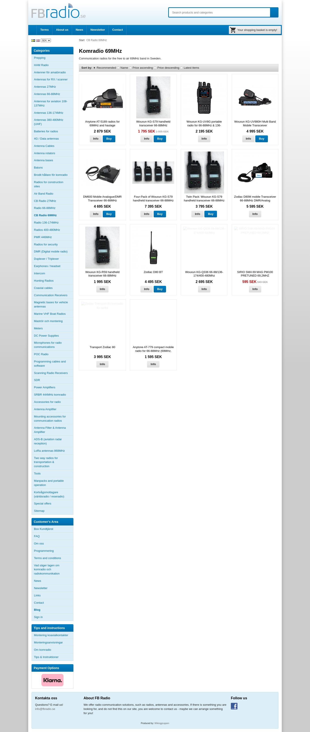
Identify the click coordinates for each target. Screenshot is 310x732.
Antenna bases (53, 160)
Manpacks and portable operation (49, 483)
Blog (37, 609)
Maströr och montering (48, 321)
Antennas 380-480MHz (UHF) (53, 122)
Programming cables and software (50, 363)
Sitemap (39, 510)
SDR (37, 380)
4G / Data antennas (46, 138)
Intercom (39, 273)
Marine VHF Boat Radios (50, 313)
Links (37, 595)
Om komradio (42, 649)
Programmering (44, 550)
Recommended (106, 67)
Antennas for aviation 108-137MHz (50, 103)
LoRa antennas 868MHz (49, 450)
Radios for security (46, 244)
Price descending (168, 67)
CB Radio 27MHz (45, 201)
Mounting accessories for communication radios (50, 418)
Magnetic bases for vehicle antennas (51, 304)
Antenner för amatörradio (53, 72)
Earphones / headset (47, 266)
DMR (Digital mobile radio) (50, 251)
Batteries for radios (46, 131)
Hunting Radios (44, 280)
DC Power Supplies (46, 335)
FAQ (37, 536)
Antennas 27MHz (53, 87)
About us (62, 29)
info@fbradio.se (45, 709)
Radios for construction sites (48, 184)
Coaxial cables (43, 288)
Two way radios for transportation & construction (46, 462)
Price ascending (143, 67)
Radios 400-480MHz (47, 229)
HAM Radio (53, 65)
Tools (37, 473)
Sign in (38, 617)
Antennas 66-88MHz (53, 94)
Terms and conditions (47, 558)
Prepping (39, 57)
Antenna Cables (44, 146)
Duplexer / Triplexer (46, 258)
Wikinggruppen (162, 723)
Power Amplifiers (44, 387)
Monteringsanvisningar (48, 642)
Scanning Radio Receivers (51, 373)
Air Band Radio (43, 193)
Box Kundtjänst (43, 529)
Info (96, 138)
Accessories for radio (53, 402)
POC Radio (41, 354)
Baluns (38, 167)
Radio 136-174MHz (46, 222)
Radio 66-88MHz (45, 208)
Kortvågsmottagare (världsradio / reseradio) (49, 494)
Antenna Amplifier (45, 409)
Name (124, 67)
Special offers (42, 503)
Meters (38, 328)
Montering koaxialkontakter (51, 635)
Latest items (191, 67)
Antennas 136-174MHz (53, 113)
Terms (44, 29)
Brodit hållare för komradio (50, 174)
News (79, 29)
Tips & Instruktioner (46, 657)
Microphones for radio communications (48, 345)
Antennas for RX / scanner (50, 79)
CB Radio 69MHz (45, 215)
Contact (117, 29)
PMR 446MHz (43, 237)
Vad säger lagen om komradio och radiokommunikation (47, 569)
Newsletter (97, 29)
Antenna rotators (44, 153)
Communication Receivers (50, 295)
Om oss (39, 543)
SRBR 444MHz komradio (50, 394)
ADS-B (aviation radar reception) (48, 441)
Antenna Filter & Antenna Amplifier (50, 430)
